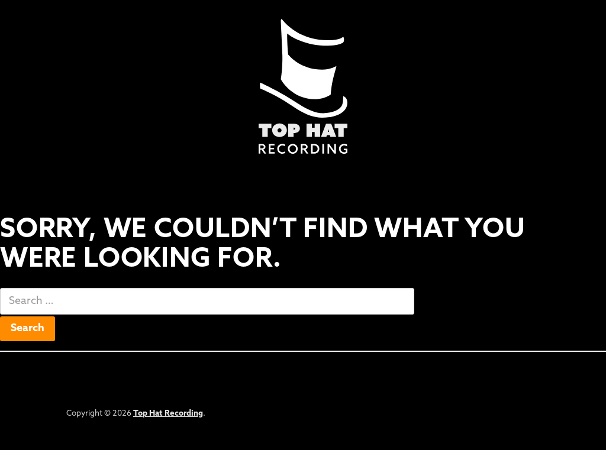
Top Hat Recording (168, 413)
